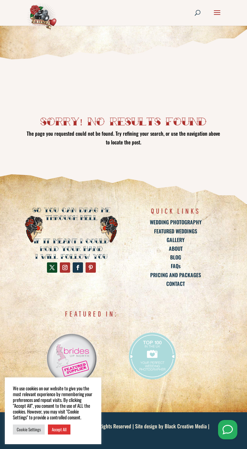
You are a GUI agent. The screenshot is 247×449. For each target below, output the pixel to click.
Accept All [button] (59, 429)
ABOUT (176, 248)
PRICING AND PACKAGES (175, 275)
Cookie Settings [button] (29, 429)
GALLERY (176, 240)
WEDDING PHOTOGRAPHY (176, 222)
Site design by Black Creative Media (171, 426)
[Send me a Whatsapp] (227, 429)
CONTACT (175, 284)
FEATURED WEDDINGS (175, 231)
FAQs (176, 266)
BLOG (175, 257)
